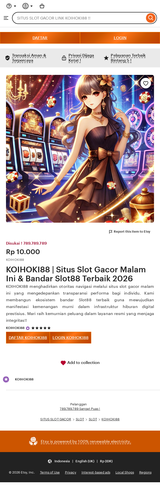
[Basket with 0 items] (42, 6)
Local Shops (125, 472)
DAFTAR (40, 37)
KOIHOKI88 (15, 328)
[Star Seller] (28, 328)
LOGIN (120, 37)
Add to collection (80, 363)
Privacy (70, 472)
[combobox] (78, 18)
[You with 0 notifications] (28, 6)
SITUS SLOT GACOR (55, 419)
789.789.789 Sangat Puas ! (80, 409)
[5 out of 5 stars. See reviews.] (42, 328)
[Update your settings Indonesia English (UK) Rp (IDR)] (80, 461)
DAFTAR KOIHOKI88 (28, 337)
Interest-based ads (96, 472)
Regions (145, 472)
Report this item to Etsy (129, 232)
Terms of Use (50, 472)
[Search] (151, 18)
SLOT (80, 419)
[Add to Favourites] (145, 83)
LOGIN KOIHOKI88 (70, 337)
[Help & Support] (11, 6)
